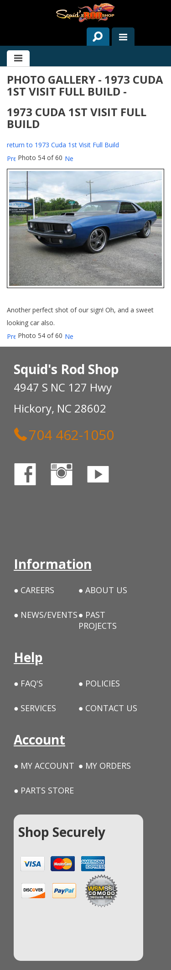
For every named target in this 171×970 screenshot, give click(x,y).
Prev (11, 158)
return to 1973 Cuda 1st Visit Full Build (63, 144)
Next (69, 158)
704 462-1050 (64, 434)
